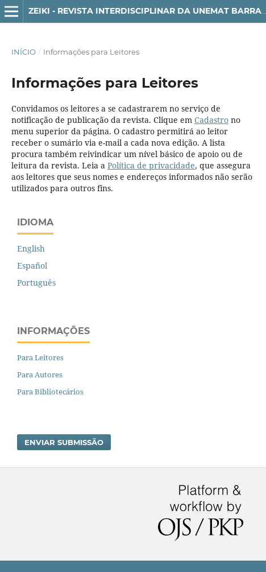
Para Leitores (40, 357)
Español (32, 265)
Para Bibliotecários (50, 391)
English (31, 248)
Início (23, 51)
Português (36, 282)
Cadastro (211, 119)
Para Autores (40, 374)
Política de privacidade (151, 165)
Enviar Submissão (63, 442)
